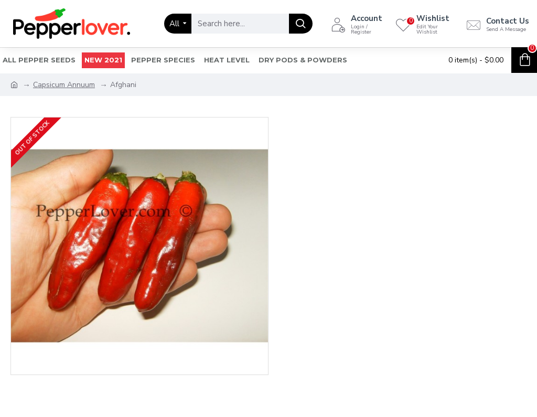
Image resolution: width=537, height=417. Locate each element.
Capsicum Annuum (64, 85)
